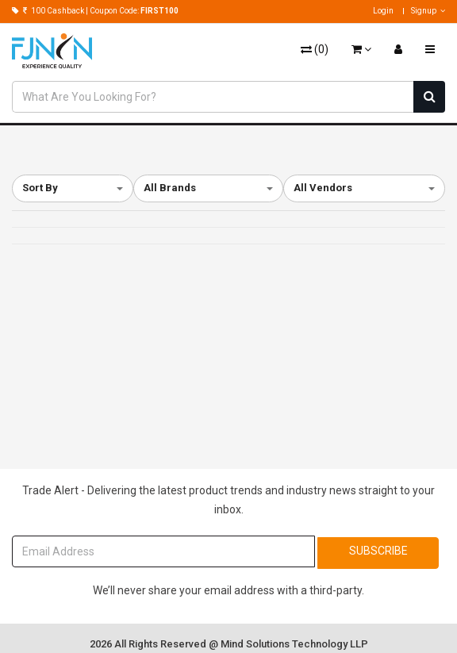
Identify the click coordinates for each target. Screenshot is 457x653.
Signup (428, 10)
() (314, 49)
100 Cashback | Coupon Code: (95, 10)
